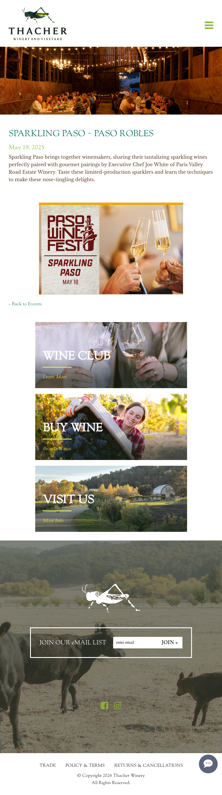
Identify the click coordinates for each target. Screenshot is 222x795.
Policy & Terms (85, 765)
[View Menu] (209, 25)
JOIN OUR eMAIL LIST (73, 642)
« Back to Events (25, 303)
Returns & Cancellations (148, 765)
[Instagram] (118, 706)
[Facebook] (104, 706)
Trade (48, 765)
